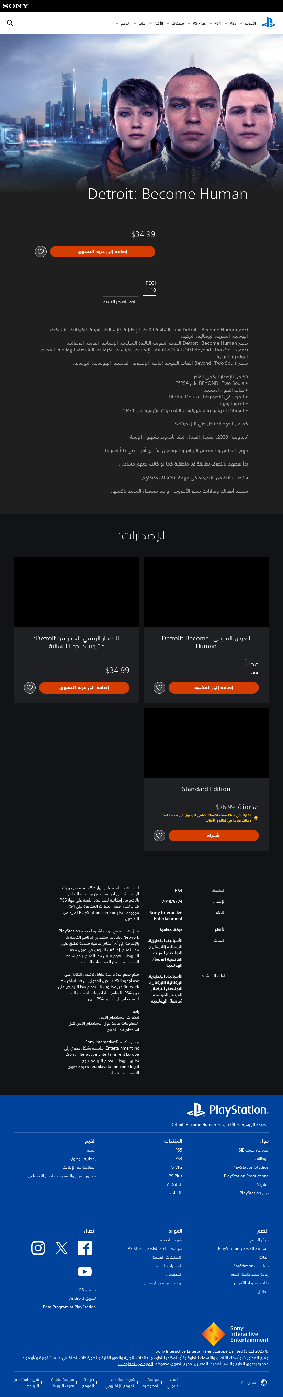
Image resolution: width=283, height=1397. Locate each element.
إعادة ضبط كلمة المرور (250, 1274)
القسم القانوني (174, 1382)
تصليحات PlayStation (250, 1266)
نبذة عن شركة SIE (254, 1150)
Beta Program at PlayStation (69, 1307)
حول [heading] (264, 1141)
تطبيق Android (82, 1298)
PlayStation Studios (250, 1167)
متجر (142, 23)
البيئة (91, 1150)
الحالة (264, 1257)
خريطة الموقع (88, 1382)
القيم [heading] (90, 1141)
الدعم (125, 23)
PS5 (178, 1150)
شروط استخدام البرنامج (26, 1382)
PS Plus (199, 23)
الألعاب (250, 23)
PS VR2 (175, 1167)
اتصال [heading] (90, 1231)
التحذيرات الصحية (168, 1266)
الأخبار (158, 23)
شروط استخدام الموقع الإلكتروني (120, 1382)
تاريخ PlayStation (254, 1193)
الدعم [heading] (263, 1231)
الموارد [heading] (175, 1231)
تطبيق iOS (87, 1290)
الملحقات (174, 1184)
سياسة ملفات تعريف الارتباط (62, 1382)
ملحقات (178, 23)
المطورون (174, 1274)
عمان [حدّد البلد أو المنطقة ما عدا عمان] (254, 1382)
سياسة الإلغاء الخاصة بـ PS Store (155, 1248)
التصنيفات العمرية (167, 1257)
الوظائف (262, 1158)
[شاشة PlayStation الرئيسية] (268, 23)
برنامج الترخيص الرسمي (163, 1283)
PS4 (217, 23)
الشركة (263, 1184)
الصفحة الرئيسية (255, 1124)
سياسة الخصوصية (151, 1382)
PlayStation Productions (246, 1176)
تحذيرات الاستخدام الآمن (119, 1017)
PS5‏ (233, 23)
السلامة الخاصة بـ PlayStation (243, 1248)
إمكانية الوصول (83, 1158)
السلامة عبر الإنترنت (79, 1167)
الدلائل (263, 1291)
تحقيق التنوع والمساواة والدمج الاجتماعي (62, 1176)
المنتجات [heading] (173, 1141)
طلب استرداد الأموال (251, 1283)
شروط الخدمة (171, 1240)
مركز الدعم (259, 1240)
